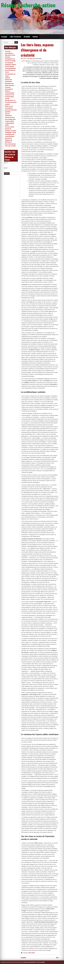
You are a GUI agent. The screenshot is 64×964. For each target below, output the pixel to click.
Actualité (27, 36)
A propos (4, 36)
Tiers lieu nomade (10, 146)
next (58, 957)
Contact (35, 36)
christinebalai (37, 58)
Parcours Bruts (9, 127)
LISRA (7, 125)
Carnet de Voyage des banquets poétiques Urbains (10, 62)
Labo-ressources (15, 36)
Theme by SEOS (40, 962)
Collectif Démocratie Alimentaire (8, 79)
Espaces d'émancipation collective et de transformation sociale (9, 94)
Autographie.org (10, 59)
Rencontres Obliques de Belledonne (8, 140)
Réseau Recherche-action (28, 5)
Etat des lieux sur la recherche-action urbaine (11, 102)
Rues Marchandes (10, 144)
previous (23, 957)
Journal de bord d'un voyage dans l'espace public (10, 119)
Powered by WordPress (30, 962)
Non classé (32, 952)
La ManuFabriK (9, 123)
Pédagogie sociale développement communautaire (10, 134)
